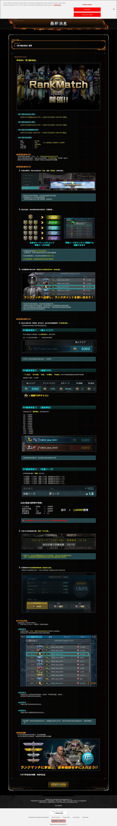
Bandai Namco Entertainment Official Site (39, 817)
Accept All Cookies (87, 14)
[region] (58, 9)
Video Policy (85, 817)
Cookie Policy (76, 817)
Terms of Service (56, 817)
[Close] (114, 9)
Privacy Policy (66, 817)
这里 (43, 775)
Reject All (87, 9)
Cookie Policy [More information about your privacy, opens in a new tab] (57, 5)
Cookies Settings (87, 4)
